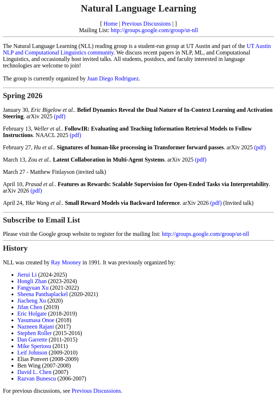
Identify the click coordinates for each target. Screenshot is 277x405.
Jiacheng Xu (31, 301)
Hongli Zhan (32, 281)
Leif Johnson (32, 352)
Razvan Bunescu (36, 378)
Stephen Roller (34, 333)
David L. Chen (34, 372)
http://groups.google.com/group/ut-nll (154, 30)
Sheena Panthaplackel (42, 294)
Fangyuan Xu (33, 288)
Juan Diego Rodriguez (112, 78)
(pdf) (59, 116)
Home (111, 24)
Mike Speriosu (34, 346)
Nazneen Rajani (35, 326)
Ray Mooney (66, 262)
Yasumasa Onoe (35, 320)
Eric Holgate (32, 314)
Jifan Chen (29, 307)
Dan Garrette (32, 339)
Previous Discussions (146, 24)
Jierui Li (27, 275)
